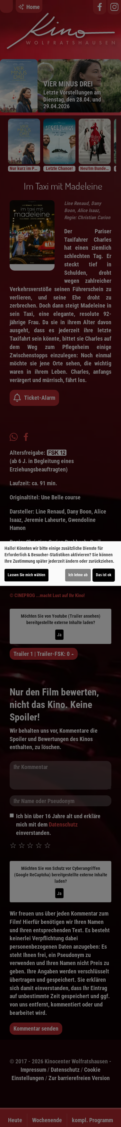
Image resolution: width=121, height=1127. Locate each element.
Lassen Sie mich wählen (26, 575)
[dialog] (60, 563)
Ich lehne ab (78, 575)
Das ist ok (103, 575)
